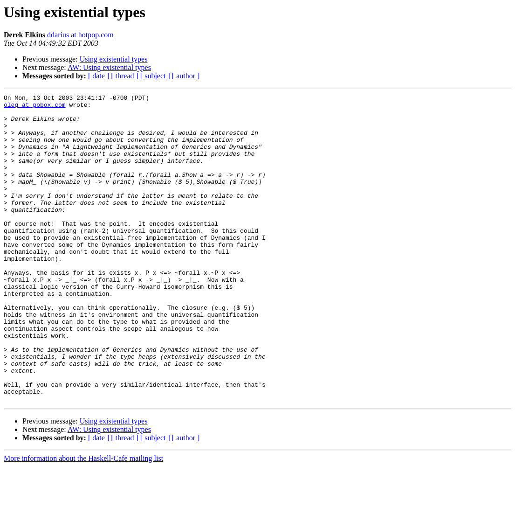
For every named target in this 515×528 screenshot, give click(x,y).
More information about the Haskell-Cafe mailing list (83, 520)
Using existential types (114, 59)
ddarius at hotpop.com (80, 35)
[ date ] (98, 76)
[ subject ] (155, 76)
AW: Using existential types (109, 67)
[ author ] (186, 76)
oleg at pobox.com (35, 107)
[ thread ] (124, 76)
